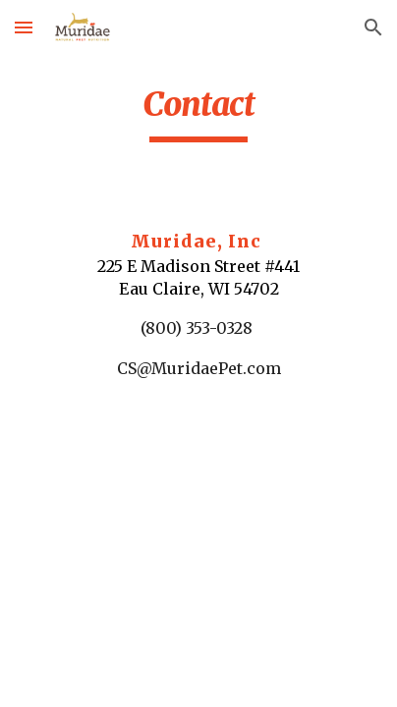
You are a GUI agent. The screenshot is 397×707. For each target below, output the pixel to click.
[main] (198, 113)
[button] (23, 27)
